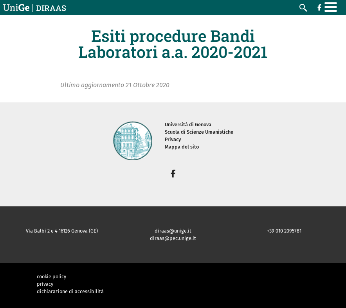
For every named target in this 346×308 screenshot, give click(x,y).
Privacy (173, 139)
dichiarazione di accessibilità (70, 291)
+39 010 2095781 (284, 231)
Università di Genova (188, 124)
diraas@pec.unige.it (173, 238)
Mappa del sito (182, 147)
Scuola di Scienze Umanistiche (199, 132)
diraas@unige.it (173, 231)
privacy (45, 284)
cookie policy (51, 276)
